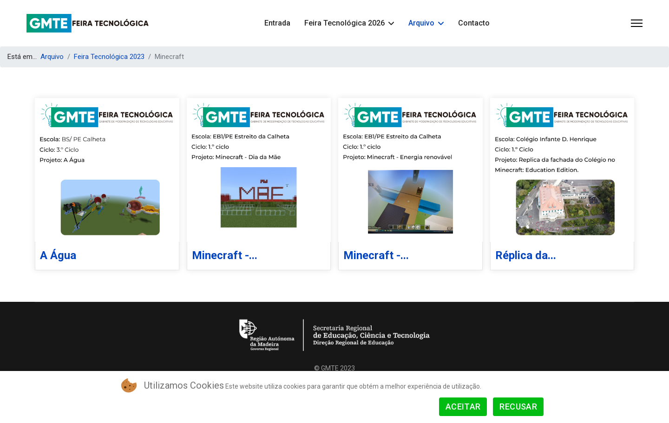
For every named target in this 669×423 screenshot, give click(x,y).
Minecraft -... (224, 255)
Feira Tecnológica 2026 (344, 23)
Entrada (277, 23)
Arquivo (421, 23)
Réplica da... (525, 255)
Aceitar (463, 406)
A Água (58, 255)
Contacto (474, 23)
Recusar (518, 406)
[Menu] (637, 23)
